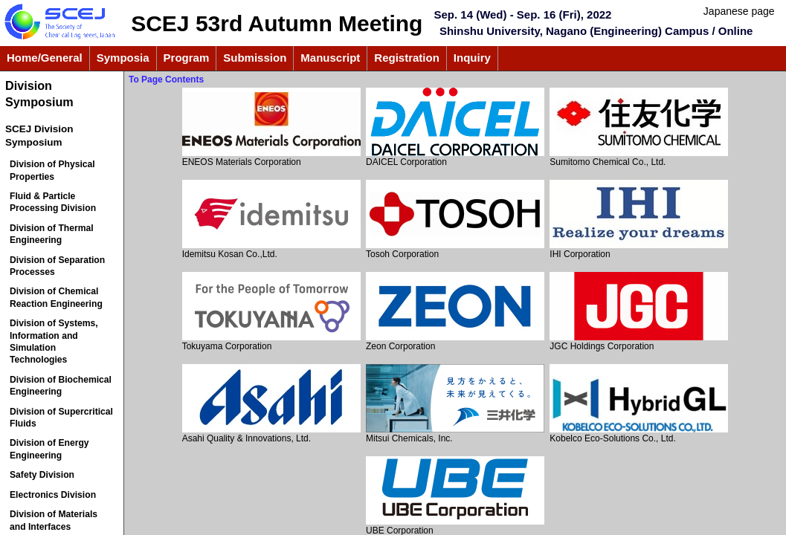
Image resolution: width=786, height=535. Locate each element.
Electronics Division (53, 495)
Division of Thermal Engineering (52, 234)
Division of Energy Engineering (49, 449)
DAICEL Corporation (455, 127)
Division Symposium (39, 93)
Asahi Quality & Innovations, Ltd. (271, 404)
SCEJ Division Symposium (39, 135)
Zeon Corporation (455, 311)
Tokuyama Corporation (271, 311)
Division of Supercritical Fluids (61, 417)
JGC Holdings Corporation (639, 311)
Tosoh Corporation (455, 219)
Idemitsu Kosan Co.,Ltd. (271, 219)
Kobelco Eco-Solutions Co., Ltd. (639, 404)
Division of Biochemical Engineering (61, 385)
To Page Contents (166, 79)
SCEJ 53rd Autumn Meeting (276, 23)
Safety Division (42, 475)
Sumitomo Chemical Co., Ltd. (639, 127)
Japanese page (739, 11)
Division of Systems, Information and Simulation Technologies (54, 341)
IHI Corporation (639, 219)
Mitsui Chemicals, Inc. (455, 404)
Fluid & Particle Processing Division (53, 202)
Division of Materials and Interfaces (53, 520)
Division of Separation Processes (57, 266)
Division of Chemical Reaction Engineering (56, 297)
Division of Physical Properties (52, 170)
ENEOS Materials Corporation (271, 127)
